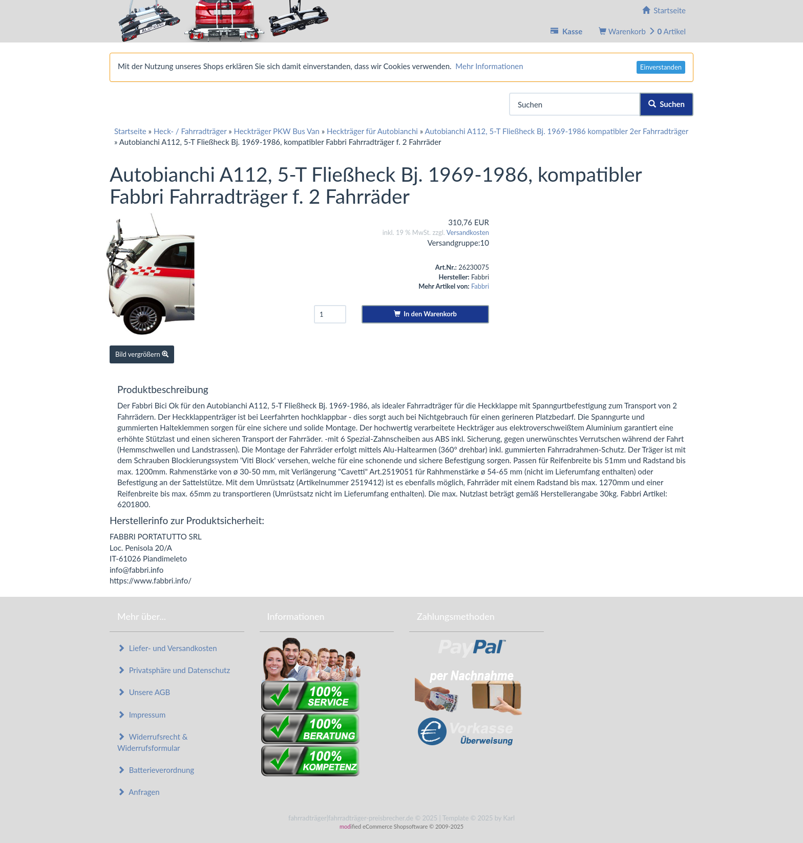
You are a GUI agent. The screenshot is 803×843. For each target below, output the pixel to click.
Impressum (141, 714)
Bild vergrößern (141, 354)
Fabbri (480, 286)
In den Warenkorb (425, 314)
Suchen (666, 104)
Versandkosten (468, 232)
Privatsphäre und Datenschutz (173, 670)
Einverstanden (661, 67)
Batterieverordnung (155, 769)
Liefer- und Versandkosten (167, 648)
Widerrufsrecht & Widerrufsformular (152, 742)
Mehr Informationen (489, 66)
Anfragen (138, 791)
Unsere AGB (143, 692)
